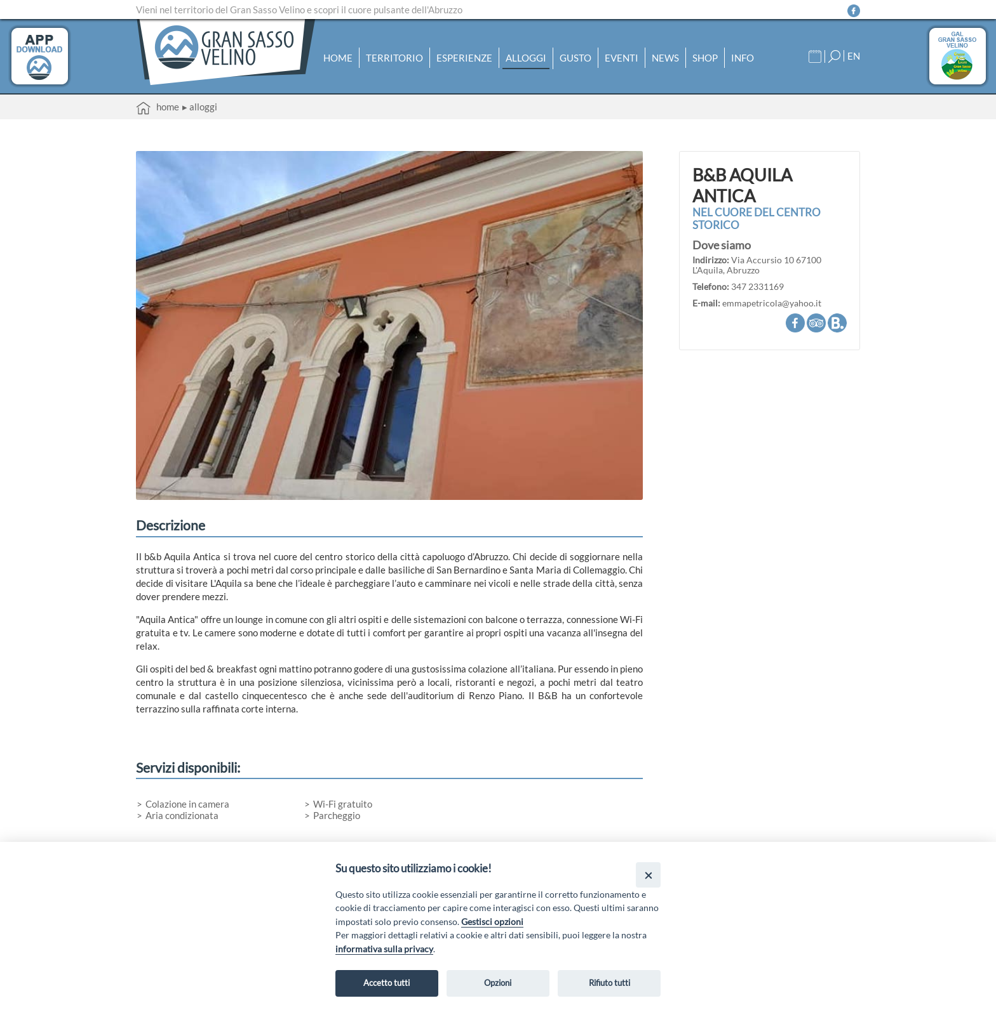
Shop (705, 57)
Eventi (621, 57)
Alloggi (526, 57)
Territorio (394, 57)
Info (742, 57)
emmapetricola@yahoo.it (771, 303)
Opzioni (497, 983)
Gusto (575, 57)
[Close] (648, 874)
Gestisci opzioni (492, 921)
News (665, 57)
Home (338, 57)
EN (853, 56)
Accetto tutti (386, 983)
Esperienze (464, 57)
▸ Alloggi (199, 106)
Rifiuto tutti (609, 983)
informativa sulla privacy (384, 948)
